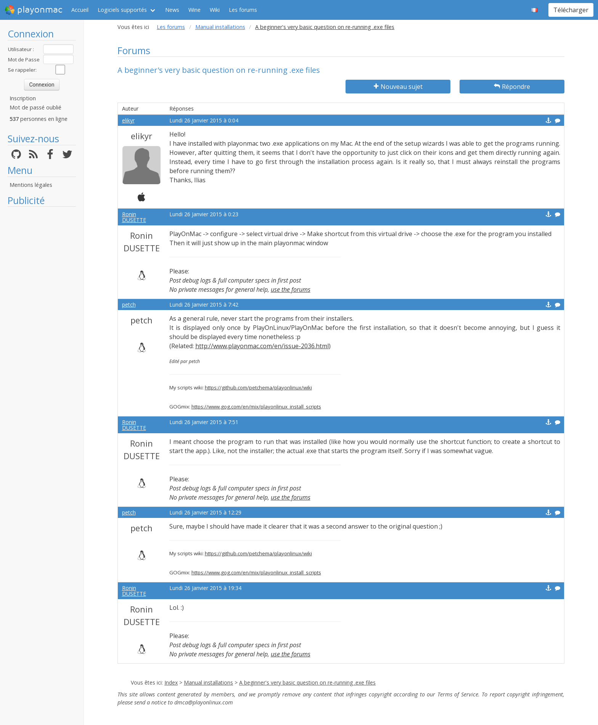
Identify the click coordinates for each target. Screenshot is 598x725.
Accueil (79, 9)
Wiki (215, 9)
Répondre (512, 86)
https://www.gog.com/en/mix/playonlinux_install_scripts (256, 406)
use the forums (290, 289)
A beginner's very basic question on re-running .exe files (307, 682)
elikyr (128, 120)
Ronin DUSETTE (134, 217)
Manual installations (220, 27)
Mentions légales (31, 184)
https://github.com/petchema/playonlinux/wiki (258, 387)
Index (171, 682)
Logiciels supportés (122, 9)
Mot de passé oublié (35, 107)
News (172, 9)
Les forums (243, 9)
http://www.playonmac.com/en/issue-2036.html (262, 346)
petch (129, 304)
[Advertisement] (42, 325)
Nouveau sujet (398, 86)
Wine (194, 9)
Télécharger (570, 10)
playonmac (33, 10)
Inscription (23, 98)
